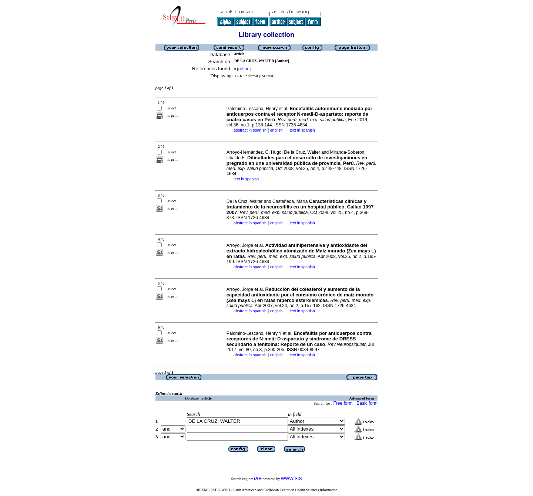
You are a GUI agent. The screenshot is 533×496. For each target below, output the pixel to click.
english (276, 130)
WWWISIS (291, 478)
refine (243, 68)
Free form (342, 403)
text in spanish (302, 130)
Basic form (367, 403)
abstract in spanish (250, 130)
